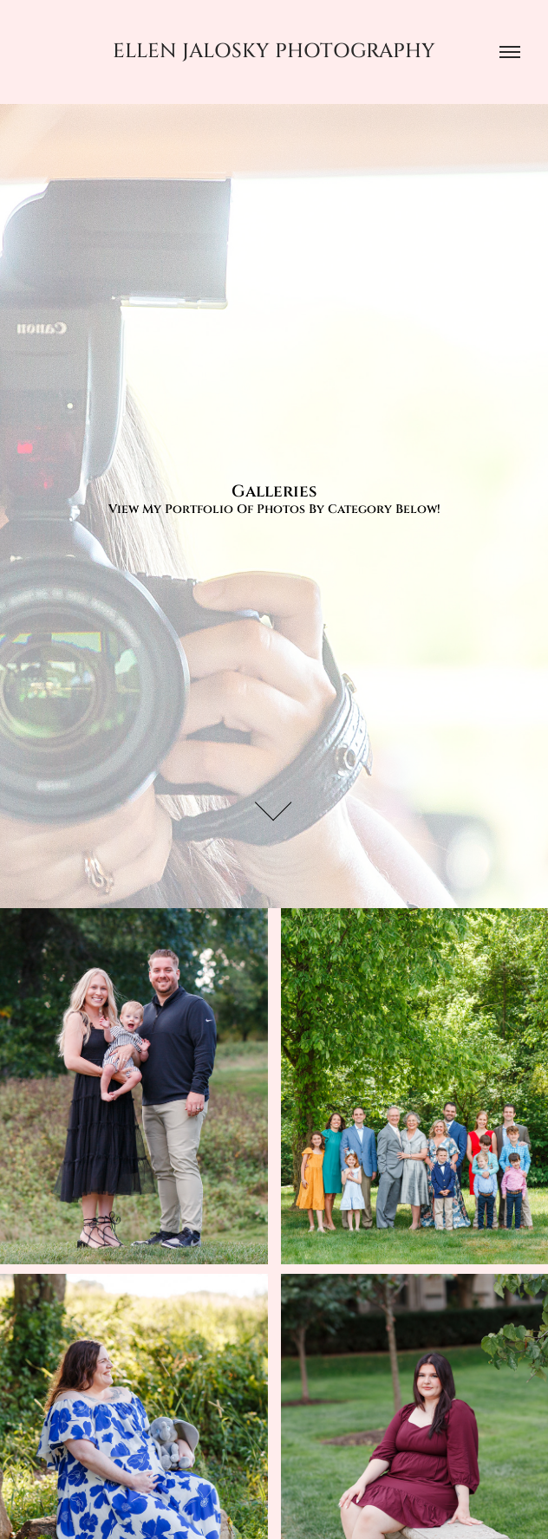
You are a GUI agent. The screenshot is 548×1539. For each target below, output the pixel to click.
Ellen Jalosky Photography (274, 51)
